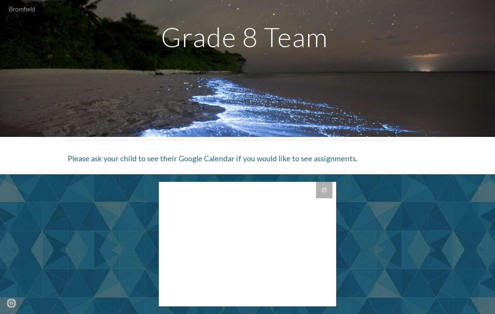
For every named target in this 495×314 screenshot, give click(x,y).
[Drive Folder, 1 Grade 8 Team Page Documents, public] (247, 244)
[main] (247, 59)
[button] (11, 303)
